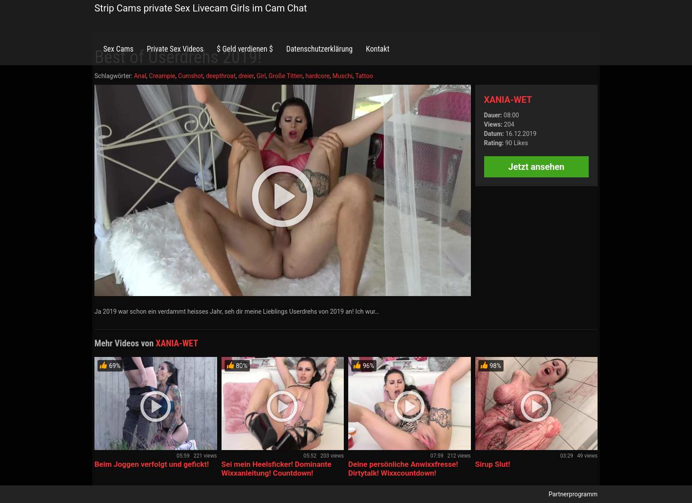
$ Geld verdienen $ (245, 49)
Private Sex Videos (175, 49)
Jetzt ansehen (536, 166)
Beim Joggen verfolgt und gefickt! (151, 464)
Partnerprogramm (573, 494)
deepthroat (221, 75)
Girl (261, 75)
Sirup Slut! (492, 464)
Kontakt (377, 49)
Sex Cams (118, 49)
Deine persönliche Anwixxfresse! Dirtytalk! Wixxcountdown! (403, 468)
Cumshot (190, 75)
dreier (246, 75)
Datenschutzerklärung (319, 49)
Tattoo (364, 75)
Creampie (162, 75)
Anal (140, 75)
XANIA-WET (508, 99)
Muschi (342, 75)
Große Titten (286, 75)
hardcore (317, 75)
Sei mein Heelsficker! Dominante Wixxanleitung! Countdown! (276, 468)
